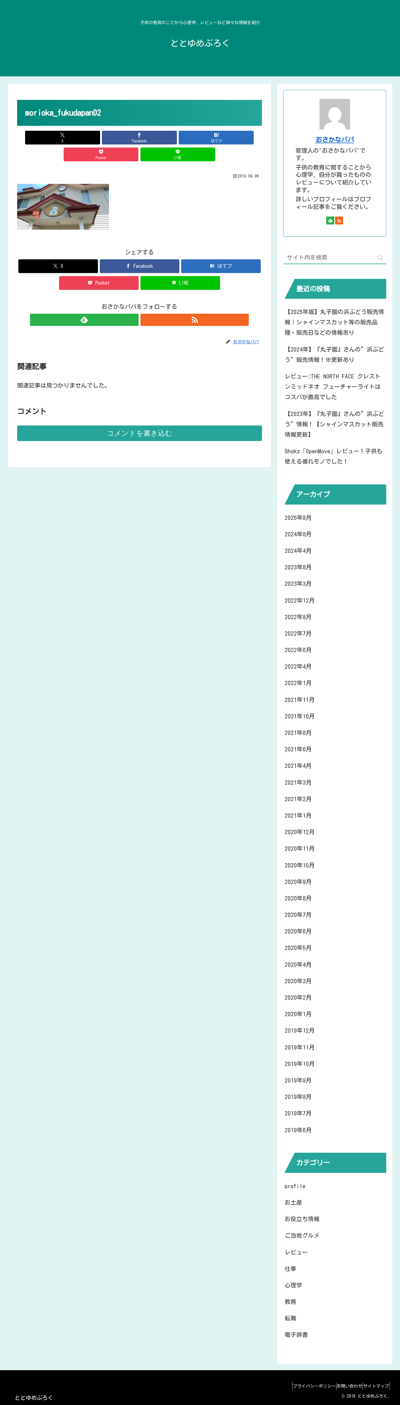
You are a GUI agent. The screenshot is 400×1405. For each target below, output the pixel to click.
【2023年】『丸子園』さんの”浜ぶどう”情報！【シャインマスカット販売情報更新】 (334, 424)
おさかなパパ (335, 140)
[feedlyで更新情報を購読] (132, 303)
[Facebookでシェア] (98, 137)
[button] (380, 257)
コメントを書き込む (139, 416)
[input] (334, 257)
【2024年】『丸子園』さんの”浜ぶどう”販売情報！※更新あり (334, 354)
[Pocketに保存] (180, 137)
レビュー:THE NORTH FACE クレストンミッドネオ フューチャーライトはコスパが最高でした (333, 386)
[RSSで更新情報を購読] (146, 303)
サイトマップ (374, 1386)
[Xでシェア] (57, 137)
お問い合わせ (341, 1386)
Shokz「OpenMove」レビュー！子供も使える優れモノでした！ (334, 456)
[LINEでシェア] (221, 137)
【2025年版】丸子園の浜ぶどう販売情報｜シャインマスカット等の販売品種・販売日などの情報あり (334, 322)
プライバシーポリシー (300, 1386)
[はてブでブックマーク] (139, 137)
